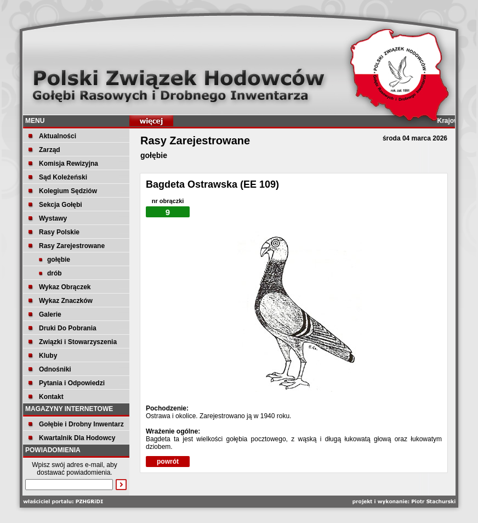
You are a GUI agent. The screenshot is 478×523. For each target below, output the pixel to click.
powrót (168, 461)
